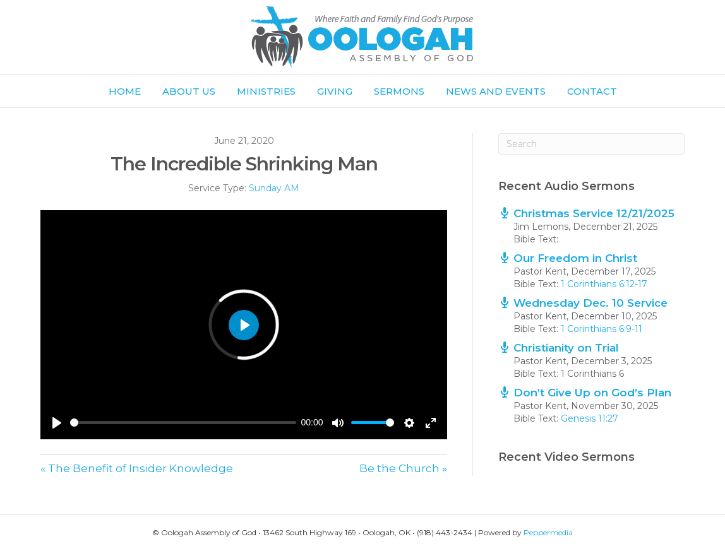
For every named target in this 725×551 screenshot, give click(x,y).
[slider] (183, 423)
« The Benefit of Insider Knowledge (136, 468)
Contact (592, 91)
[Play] (57, 423)
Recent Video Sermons (566, 457)
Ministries (266, 91)
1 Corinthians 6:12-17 (604, 284)
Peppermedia (548, 532)
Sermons (399, 91)
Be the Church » (403, 468)
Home (125, 91)
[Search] (591, 144)
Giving (334, 91)
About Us (188, 91)
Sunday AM (274, 188)
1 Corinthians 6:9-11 (601, 329)
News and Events (496, 91)
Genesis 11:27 (589, 418)
